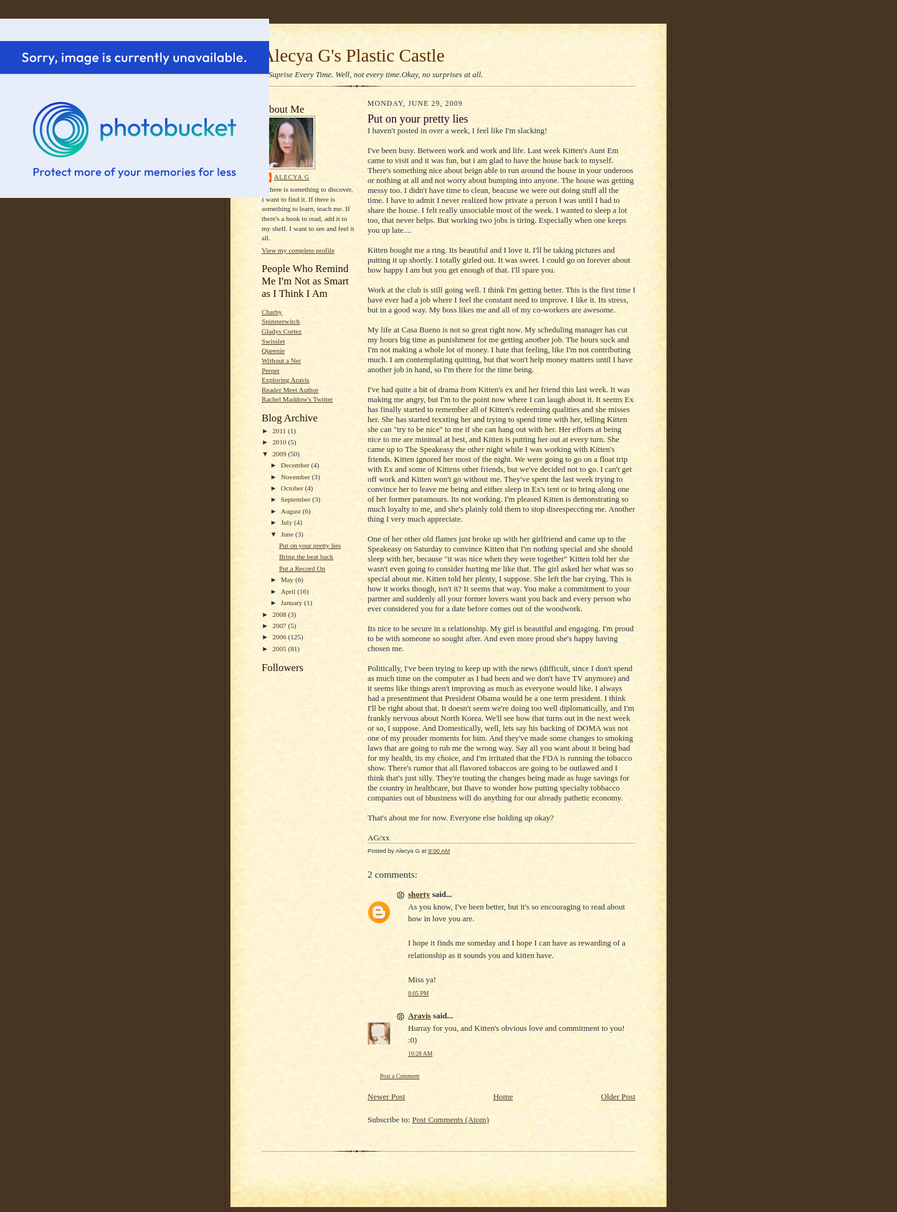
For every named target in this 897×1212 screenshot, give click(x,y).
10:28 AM (420, 1053)
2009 (280, 454)
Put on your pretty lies (310, 545)
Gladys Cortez (281, 331)
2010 (280, 442)
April (289, 591)
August (292, 511)
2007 (280, 625)
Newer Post (386, 1096)
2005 (280, 648)
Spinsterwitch (281, 321)
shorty (419, 894)
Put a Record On (302, 568)
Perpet (271, 370)
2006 (280, 637)
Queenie (273, 350)
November (296, 477)
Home (503, 1096)
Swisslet (273, 341)
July (287, 522)
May (288, 579)
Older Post (618, 1096)
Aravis (419, 1015)
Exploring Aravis (286, 379)
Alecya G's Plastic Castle (353, 55)
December (296, 465)
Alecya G (292, 177)
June (288, 534)
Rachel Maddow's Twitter (297, 399)
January (293, 602)
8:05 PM (418, 993)
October (293, 488)
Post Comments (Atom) (451, 1119)
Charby (272, 312)
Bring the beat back (306, 556)
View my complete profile (298, 250)
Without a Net (281, 360)
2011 (280, 431)
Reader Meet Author (290, 389)
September (297, 499)
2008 (280, 614)
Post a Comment (400, 1076)
